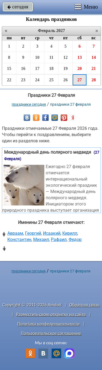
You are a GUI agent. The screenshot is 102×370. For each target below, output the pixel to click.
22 (9, 80)
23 (23, 80)
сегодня (17, 6)
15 (9, 68)
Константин (19, 239)
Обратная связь (84, 305)
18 (51, 68)
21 (93, 68)
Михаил (41, 239)
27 (79, 80)
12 (65, 57)
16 (23, 68)
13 (79, 57)
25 (51, 80)
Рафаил (59, 239)
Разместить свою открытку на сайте (51, 314)
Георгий (33, 233)
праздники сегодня (29, 104)
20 (79, 68)
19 (65, 68)
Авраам (15, 233)
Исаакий (51, 233)
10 (37, 57)
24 (37, 80)
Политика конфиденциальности (48, 324)
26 (65, 80)
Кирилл (69, 233)
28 (93, 80)
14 (93, 57)
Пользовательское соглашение (51, 333)
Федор (75, 239)
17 (37, 68)
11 (51, 57)
